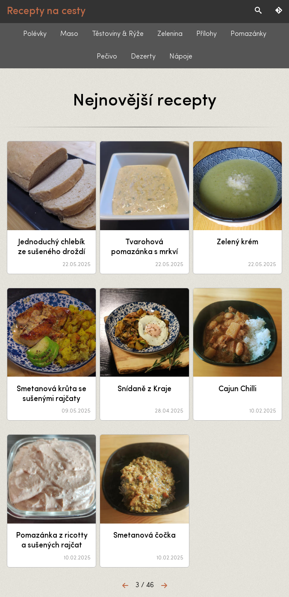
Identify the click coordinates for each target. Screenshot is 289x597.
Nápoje (180, 56)
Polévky (35, 34)
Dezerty (143, 56)
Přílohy (206, 34)
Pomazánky (248, 34)
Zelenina (170, 34)
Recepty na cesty (46, 11)
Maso (69, 34)
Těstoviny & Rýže (118, 34)
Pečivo (107, 56)
